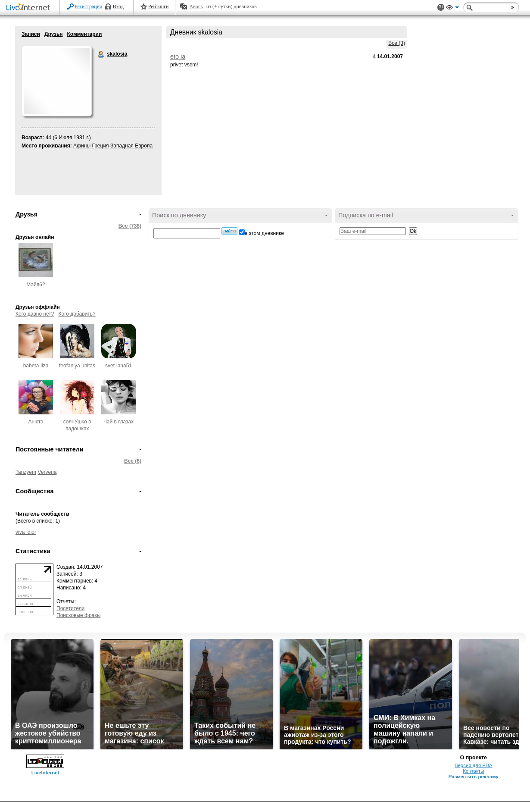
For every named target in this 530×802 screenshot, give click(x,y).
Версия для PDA (474, 765)
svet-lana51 (118, 366)
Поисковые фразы (78, 615)
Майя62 (35, 285)
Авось (196, 6)
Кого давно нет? (35, 314)
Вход (118, 6)
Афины (81, 146)
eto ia (177, 56)
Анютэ (36, 422)
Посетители (70, 608)
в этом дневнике (264, 233)
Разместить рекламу (474, 776)
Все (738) (129, 226)
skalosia (101, 54)
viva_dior (26, 532)
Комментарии (84, 34)
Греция (100, 146)
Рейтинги (158, 6)
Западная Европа (131, 146)
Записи (31, 34)
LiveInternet (29, 8)
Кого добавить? (77, 314)
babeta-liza (36, 366)
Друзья (53, 34)
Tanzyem (26, 472)
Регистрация (88, 6)
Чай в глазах (118, 422)
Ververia (46, 472)
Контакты (473, 771)
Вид (452, 8)
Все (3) (396, 43)
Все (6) (132, 461)
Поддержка (440, 7)
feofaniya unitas (77, 366)
